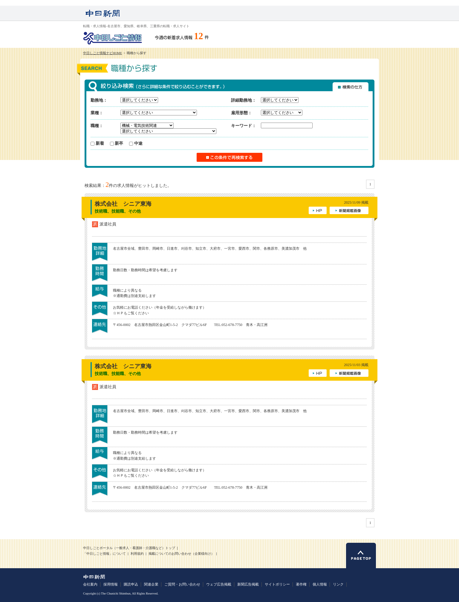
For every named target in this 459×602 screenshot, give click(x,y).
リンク (338, 584)
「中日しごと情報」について (104, 553)
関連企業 (151, 584)
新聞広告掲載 (248, 584)
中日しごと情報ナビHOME (102, 53)
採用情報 (110, 584)
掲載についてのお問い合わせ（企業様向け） (181, 553)
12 (198, 36)
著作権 (301, 584)
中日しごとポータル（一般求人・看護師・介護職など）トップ (129, 548)
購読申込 (131, 584)
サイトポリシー (277, 584)
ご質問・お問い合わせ (182, 584)
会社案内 (90, 584)
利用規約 (137, 553)
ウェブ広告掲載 (218, 584)
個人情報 (320, 584)
